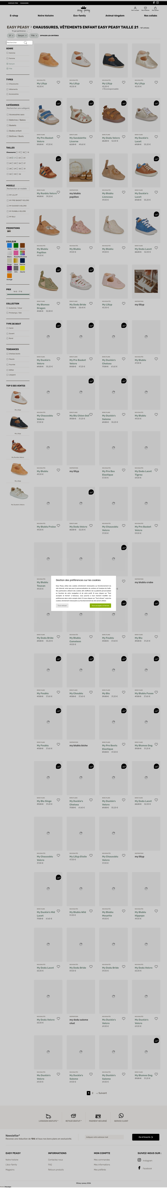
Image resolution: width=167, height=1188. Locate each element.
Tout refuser (62, 606)
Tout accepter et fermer (100, 606)
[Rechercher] (25, 42)
